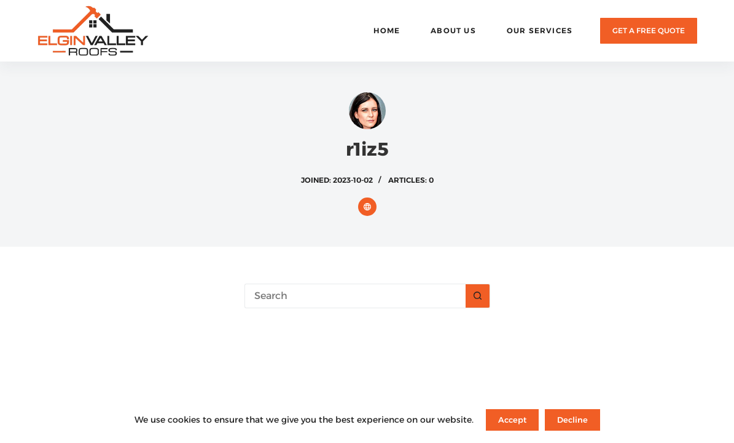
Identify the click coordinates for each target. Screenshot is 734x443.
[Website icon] (367, 207)
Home (386, 30)
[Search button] (478, 296)
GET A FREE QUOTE (648, 30)
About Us (453, 30)
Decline (572, 420)
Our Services (539, 30)
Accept (512, 420)
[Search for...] (355, 296)
